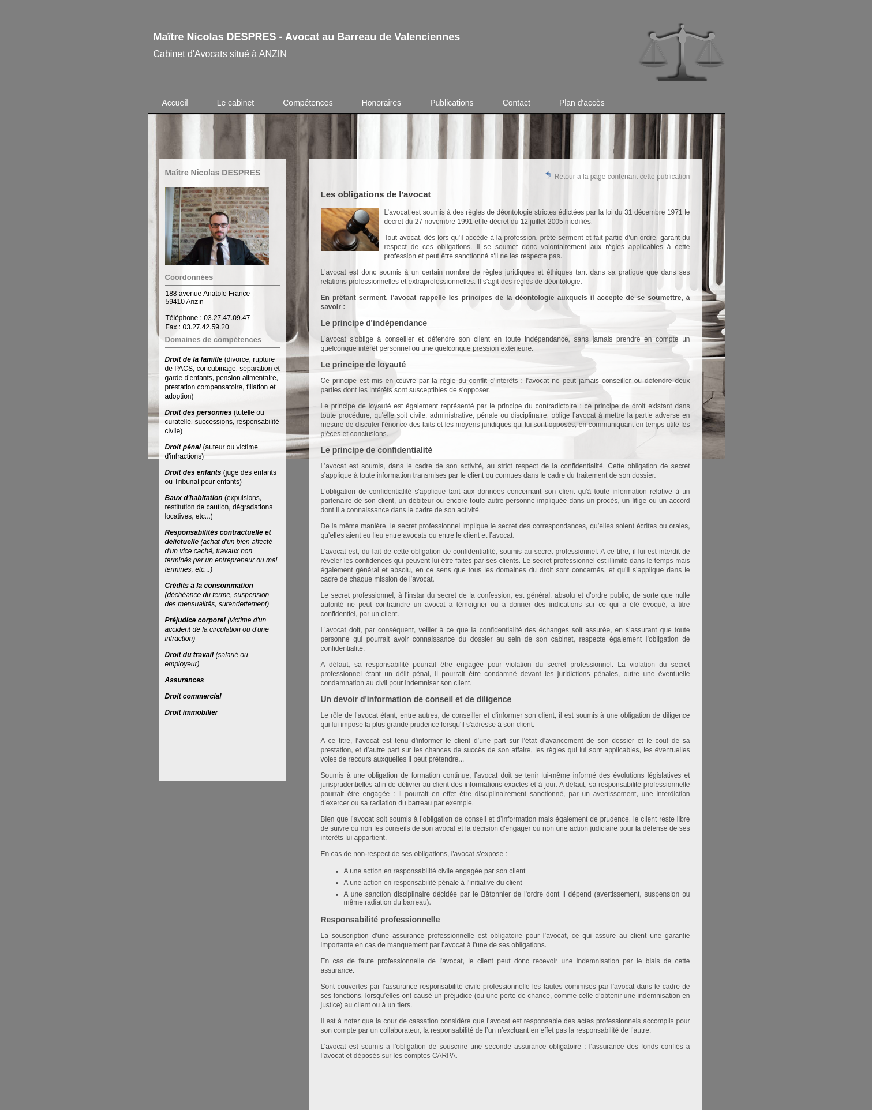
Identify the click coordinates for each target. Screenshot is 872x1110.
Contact (516, 102)
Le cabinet (236, 102)
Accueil (175, 102)
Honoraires (381, 102)
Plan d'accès (582, 102)
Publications (452, 102)
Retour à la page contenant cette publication (617, 176)
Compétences (307, 102)
